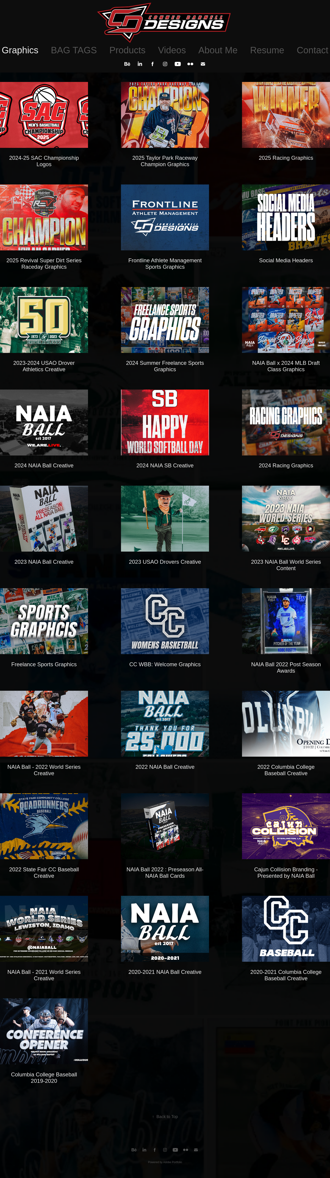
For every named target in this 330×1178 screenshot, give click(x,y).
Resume (267, 50)
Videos (172, 50)
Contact (312, 50)
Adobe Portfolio (172, 1162)
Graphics (20, 50)
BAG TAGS (74, 50)
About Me (218, 50)
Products (127, 50)
